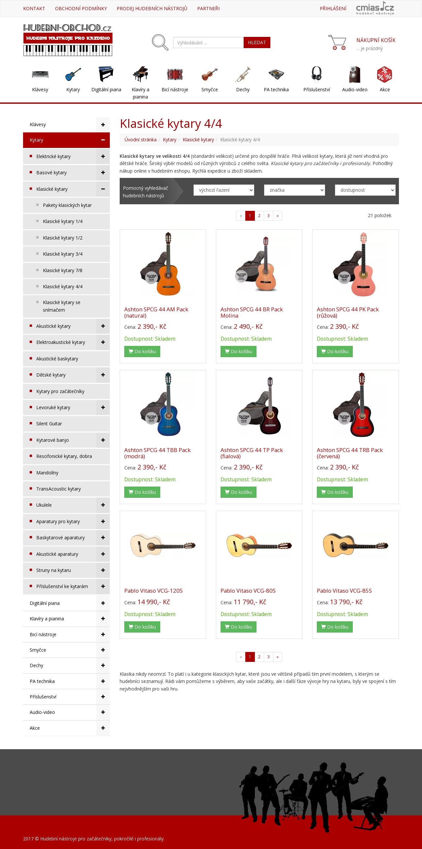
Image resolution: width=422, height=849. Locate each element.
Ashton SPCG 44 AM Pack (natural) (156, 312)
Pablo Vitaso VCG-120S (153, 590)
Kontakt (34, 8)
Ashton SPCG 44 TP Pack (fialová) (252, 453)
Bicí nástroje (175, 89)
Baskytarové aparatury (73, 537)
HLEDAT (257, 42)
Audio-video (355, 89)
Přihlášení (333, 8)
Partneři (208, 8)
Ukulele (73, 505)
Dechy (243, 89)
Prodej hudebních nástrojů (152, 8)
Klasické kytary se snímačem (61, 306)
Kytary (73, 89)
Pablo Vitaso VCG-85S (344, 590)
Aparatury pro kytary (73, 521)
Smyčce (209, 89)
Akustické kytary (73, 326)
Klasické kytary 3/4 (62, 254)
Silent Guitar (49, 423)
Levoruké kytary (73, 407)
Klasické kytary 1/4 (62, 221)
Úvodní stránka (141, 139)
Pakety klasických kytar (67, 205)
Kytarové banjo (73, 440)
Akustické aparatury (73, 554)
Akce (385, 89)
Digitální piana (106, 89)
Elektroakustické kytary (73, 342)
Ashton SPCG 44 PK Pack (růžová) (348, 312)
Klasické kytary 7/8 (62, 270)
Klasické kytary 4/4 (62, 286)
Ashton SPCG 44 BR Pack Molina (252, 312)
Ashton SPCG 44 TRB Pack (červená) (350, 453)
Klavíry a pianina (140, 93)
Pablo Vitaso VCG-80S (248, 590)
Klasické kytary (73, 189)
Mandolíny (47, 472)
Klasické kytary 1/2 (62, 238)
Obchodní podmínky (81, 8)
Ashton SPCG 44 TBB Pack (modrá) (157, 453)
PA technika (276, 89)
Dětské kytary (73, 374)
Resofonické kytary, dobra (64, 456)
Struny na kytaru (73, 570)
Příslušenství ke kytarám (73, 586)
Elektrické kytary (73, 156)
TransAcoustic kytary (58, 489)
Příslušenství (316, 89)
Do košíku (142, 351)
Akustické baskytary (57, 358)
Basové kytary (73, 172)
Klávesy (40, 89)
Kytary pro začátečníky (60, 391)
